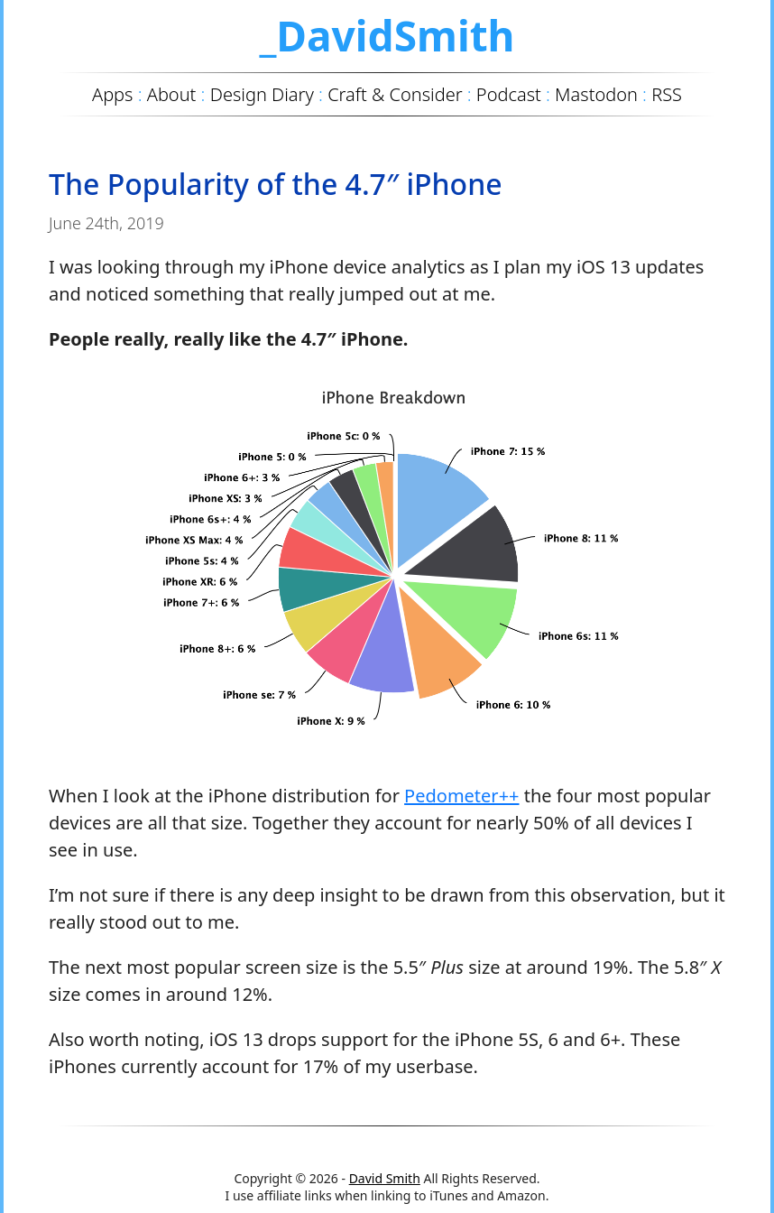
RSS (666, 94)
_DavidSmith (386, 35)
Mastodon (596, 94)
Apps (112, 94)
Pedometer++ (461, 795)
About (172, 94)
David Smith (384, 1178)
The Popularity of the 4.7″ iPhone (275, 183)
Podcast (508, 94)
